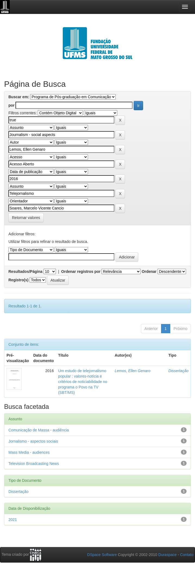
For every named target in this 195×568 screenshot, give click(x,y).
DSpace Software (102, 554)
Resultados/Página (25, 271)
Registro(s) (18, 280)
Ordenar (149, 271)
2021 (12, 519)
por (11, 105)
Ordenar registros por (80, 271)
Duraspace (167, 554)
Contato (186, 554)
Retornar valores (26, 217)
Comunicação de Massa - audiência (38, 430)
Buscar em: (18, 97)
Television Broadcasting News (33, 463)
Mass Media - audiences (29, 452)
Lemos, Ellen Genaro (132, 371)
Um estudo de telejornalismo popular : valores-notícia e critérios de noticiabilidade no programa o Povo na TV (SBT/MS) (82, 382)
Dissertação (178, 371)
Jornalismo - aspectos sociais (33, 441)
